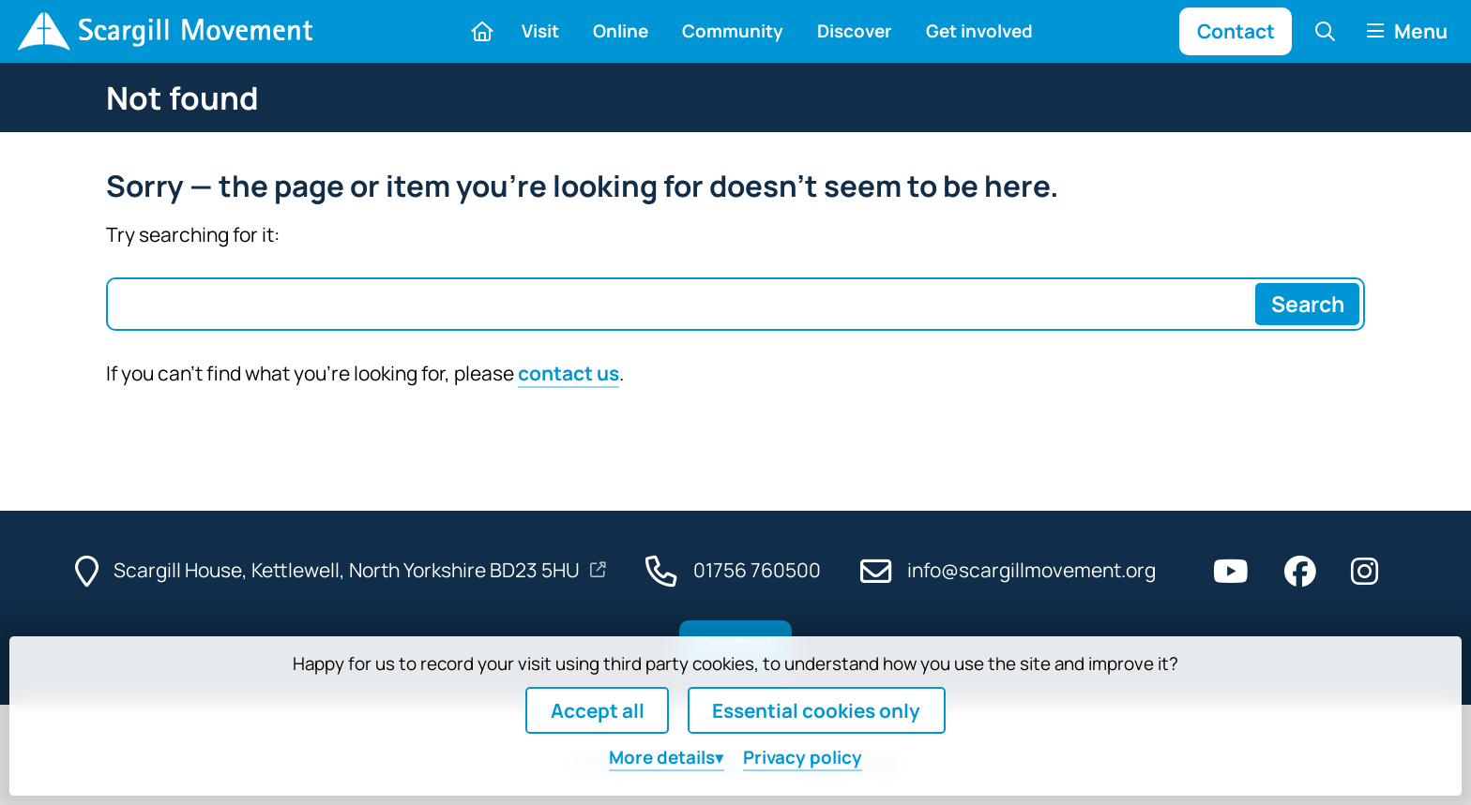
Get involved (979, 31)
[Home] (164, 31)
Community (732, 31)
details (662, 757)
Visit (540, 31)
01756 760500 (757, 570)
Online (620, 31)
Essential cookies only (816, 710)
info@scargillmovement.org (1031, 570)
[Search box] (679, 304)
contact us (568, 373)
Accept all (598, 710)
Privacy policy (802, 757)
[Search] (1306, 304)
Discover (854, 31)
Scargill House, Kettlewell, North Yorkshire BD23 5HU (349, 570)
